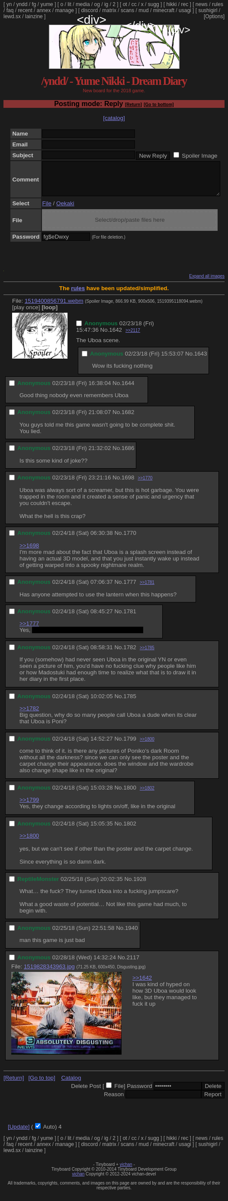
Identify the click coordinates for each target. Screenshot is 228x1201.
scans (127, 10)
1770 (129, 539)
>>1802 (147, 794)
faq (10, 10)
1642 (115, 336)
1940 (131, 934)
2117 (132, 964)
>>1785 (147, 654)
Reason (114, 1100)
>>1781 (147, 588)
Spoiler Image (199, 155)
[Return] (133, 104)
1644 (128, 389)
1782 (129, 654)
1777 (129, 588)
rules (217, 4)
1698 (128, 484)
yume (46, 4)
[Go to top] (41, 1084)
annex (44, 10)
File (46, 210)
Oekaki (65, 210)
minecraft (163, 10)
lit (69, 4)
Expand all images (207, 282)
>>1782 (29, 715)
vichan (126, 1171)
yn (9, 4)
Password (139, 1092)
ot (125, 4)
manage (64, 10)
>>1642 (142, 984)
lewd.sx (12, 16)
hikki (171, 4)
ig (106, 4)
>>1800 (147, 745)
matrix (109, 10)
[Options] (214, 16)
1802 (129, 830)
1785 (129, 702)
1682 (128, 418)
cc (134, 4)
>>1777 (29, 630)
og (97, 4)
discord (89, 10)
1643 (200, 360)
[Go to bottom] (158, 104)
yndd (21, 4)
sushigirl (207, 10)
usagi (185, 10)
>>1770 (145, 484)
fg (34, 4)
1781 (129, 618)
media (83, 4)
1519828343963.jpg (49, 973)
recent (25, 10)
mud (143, 10)
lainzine (34, 16)
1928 (139, 885)
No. (104, 336)
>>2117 (132, 336)
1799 (129, 745)
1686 (128, 454)
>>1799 (29, 806)
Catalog (71, 1084)
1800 (129, 794)
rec (185, 4)
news (202, 4)
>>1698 (29, 552)
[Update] (18, 1133)
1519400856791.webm (54, 307)
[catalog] (114, 118)
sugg (153, 4)
